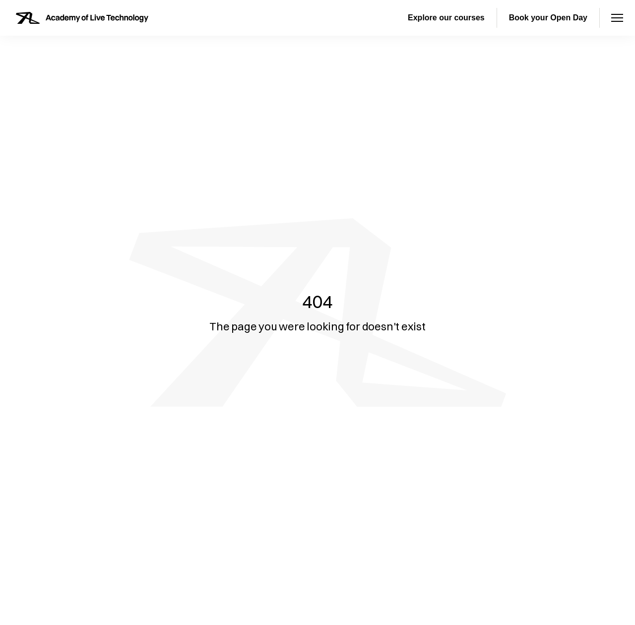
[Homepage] (82, 18)
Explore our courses (446, 17)
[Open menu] (617, 18)
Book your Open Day (548, 17)
